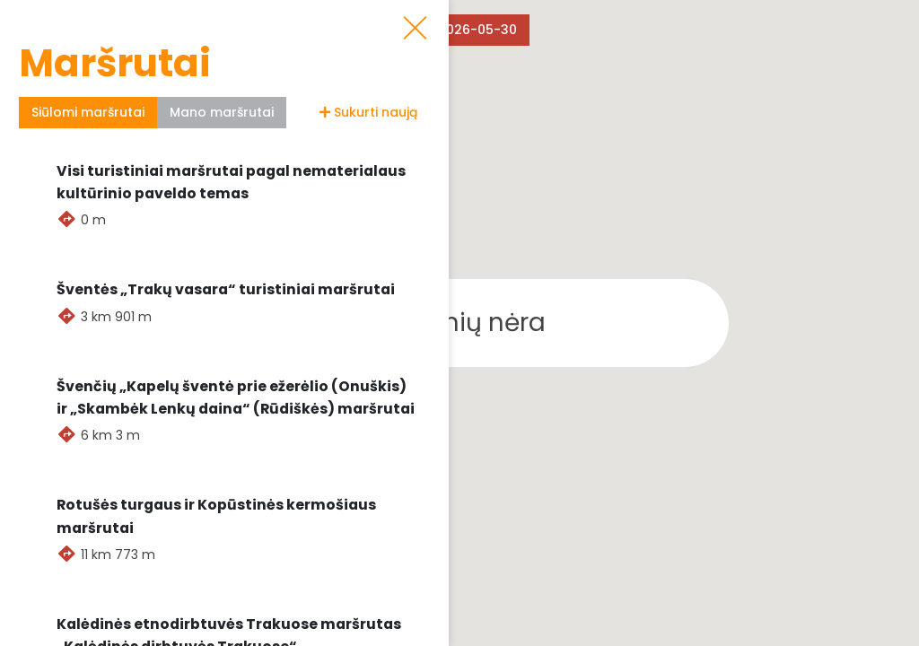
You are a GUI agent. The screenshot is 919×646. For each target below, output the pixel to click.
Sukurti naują (368, 112)
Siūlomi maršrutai (87, 112)
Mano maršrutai (222, 112)
